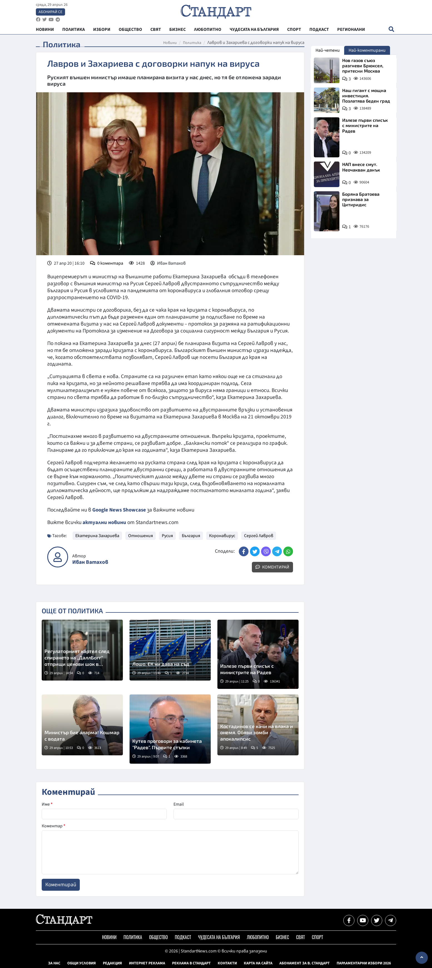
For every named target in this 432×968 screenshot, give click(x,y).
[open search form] (391, 31)
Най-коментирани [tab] (367, 50)
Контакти (227, 963)
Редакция (112, 963)
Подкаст (183, 937)
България (191, 536)
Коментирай (272, 567)
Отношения (140, 536)
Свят (300, 937)
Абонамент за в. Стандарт (304, 963)
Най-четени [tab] (328, 50)
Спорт (317, 937)
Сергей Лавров (258, 536)
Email (178, 804)
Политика (192, 43)
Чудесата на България (219, 937)
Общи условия (81, 963)
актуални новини (104, 522)
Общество (158, 937)
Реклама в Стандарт (191, 963)
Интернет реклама (147, 963)
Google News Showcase (120, 510)
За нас (54, 963)
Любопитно (258, 937)
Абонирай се (50, 13)
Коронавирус (222, 536)
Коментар (53, 826)
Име (47, 804)
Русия (167, 536)
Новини (170, 43)
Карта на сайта (258, 963)
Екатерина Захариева (97, 536)
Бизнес (282, 937)
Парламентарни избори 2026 (364, 963)
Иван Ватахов (90, 562)
